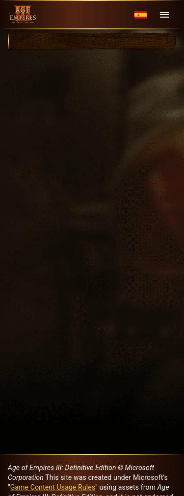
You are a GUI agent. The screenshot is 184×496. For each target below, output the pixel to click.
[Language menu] (141, 15)
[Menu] (164, 14)
